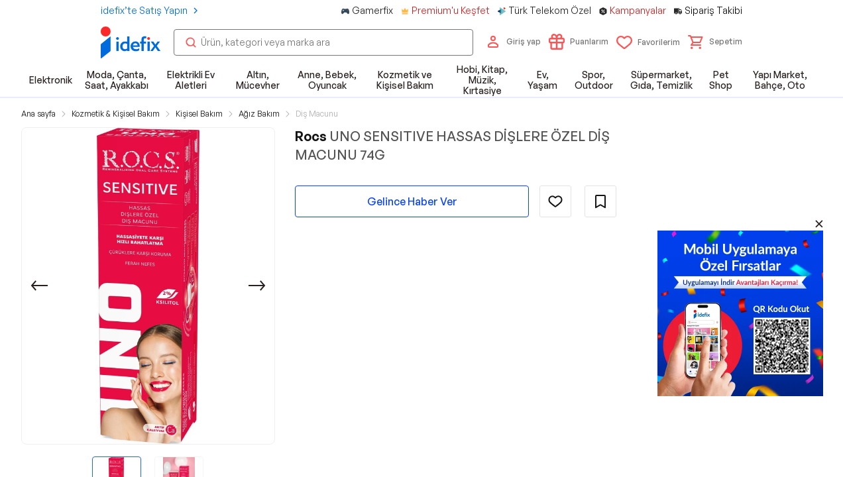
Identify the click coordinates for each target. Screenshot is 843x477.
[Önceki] (39, 285)
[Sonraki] (257, 285)
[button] (715, 42)
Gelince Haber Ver (412, 201)
